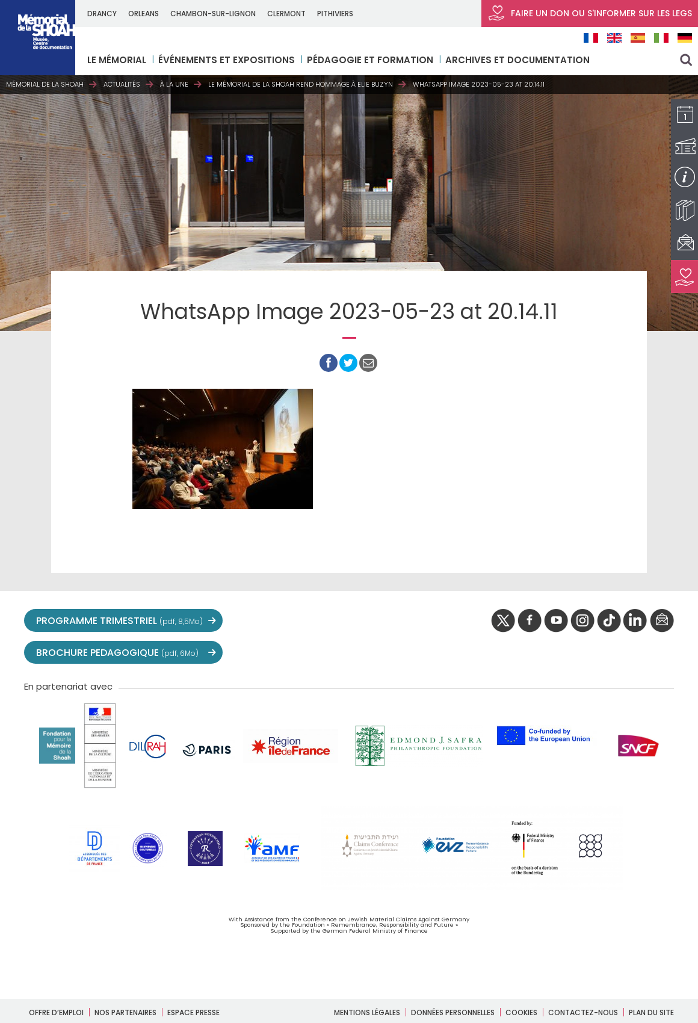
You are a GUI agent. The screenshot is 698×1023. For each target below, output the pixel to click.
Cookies (521, 1012)
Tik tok (609, 621)
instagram (582, 621)
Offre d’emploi (56, 1012)
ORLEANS (143, 13)
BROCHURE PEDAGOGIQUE (117, 653)
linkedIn (635, 621)
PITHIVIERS (335, 13)
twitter (503, 621)
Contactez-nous (583, 1012)
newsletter (662, 621)
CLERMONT (286, 13)
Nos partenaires (125, 1012)
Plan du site (651, 1012)
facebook (529, 621)
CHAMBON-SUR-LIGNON (213, 13)
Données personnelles (453, 1012)
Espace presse (193, 1012)
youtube (556, 621)
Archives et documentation (517, 60)
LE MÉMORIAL (116, 60)
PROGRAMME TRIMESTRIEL (119, 621)
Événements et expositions (226, 60)
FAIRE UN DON (589, 13)
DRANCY (102, 13)
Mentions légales (367, 1012)
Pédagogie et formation (370, 60)
